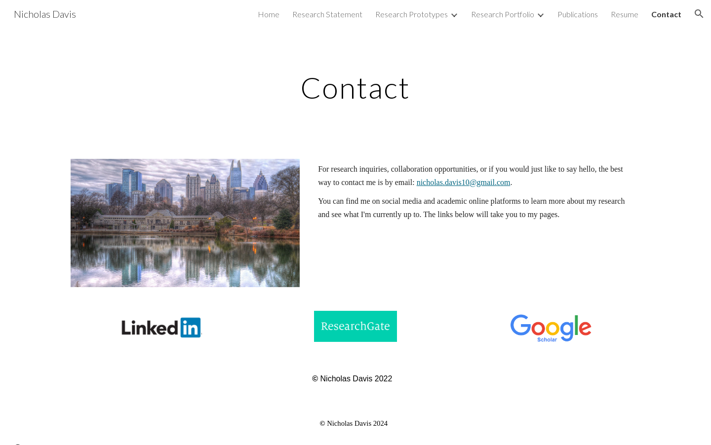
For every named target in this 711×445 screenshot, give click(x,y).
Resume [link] (624, 14)
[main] (355, 87)
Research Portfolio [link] (502, 14)
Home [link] (268, 14)
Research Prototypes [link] (411, 14)
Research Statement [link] (327, 14)
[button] (699, 14)
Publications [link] (577, 14)
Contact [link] (666, 14)
